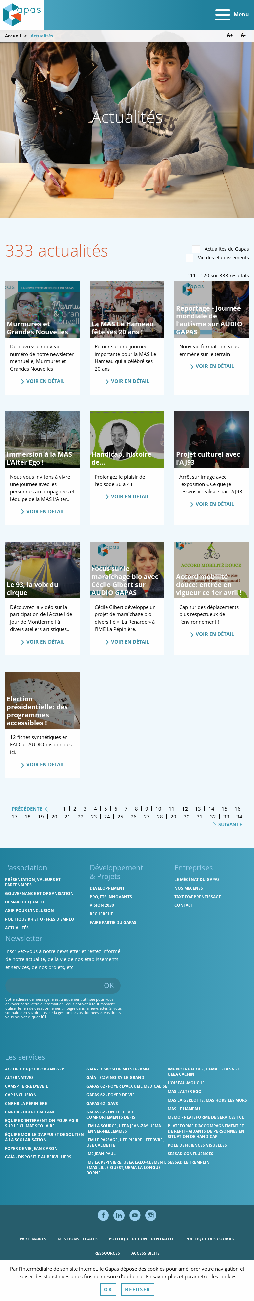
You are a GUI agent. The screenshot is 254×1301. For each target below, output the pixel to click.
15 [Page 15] (225, 808)
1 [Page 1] (64, 808)
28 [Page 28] (160, 816)
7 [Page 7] (126, 808)
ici (43, 1017)
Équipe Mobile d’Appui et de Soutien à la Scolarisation (44, 1137)
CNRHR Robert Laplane (30, 1112)
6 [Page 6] (115, 808)
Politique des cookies (209, 1239)
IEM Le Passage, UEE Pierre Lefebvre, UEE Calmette (125, 1142)
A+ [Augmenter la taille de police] (230, 35)
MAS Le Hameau (184, 1109)
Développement (107, 888)
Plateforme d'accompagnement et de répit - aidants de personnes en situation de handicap (206, 1131)
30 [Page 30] (187, 816)
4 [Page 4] (95, 808)
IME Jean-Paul (101, 1153)
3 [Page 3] (85, 808)
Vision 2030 (102, 905)
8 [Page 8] (136, 808)
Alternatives (19, 1077)
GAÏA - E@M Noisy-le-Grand (115, 1077)
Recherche (101, 914)
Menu (232, 15)
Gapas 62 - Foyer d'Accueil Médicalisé (126, 1086)
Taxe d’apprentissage (197, 897)
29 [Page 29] (173, 816)
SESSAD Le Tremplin (189, 1162)
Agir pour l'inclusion (29, 910)
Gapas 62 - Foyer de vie (110, 1095)
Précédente (30, 808)
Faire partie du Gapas (113, 922)
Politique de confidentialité (141, 1239)
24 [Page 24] (107, 816)
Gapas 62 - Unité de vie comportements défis (110, 1114)
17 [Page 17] (15, 816)
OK (109, 985)
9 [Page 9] (146, 808)
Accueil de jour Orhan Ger (34, 1069)
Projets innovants (111, 897)
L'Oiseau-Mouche (186, 1083)
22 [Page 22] (81, 816)
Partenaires (33, 1239)
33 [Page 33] (226, 816)
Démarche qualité (25, 902)
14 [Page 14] (211, 808)
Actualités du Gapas (220, 249)
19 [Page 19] (41, 816)
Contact (183, 905)
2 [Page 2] (74, 808)
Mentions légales (78, 1239)
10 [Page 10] (158, 808)
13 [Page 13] (198, 808)
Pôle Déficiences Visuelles (197, 1145)
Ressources (107, 1253)
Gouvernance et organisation (39, 893)
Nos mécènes (188, 888)
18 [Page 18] (28, 816)
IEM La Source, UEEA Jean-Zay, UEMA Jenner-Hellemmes (123, 1128)
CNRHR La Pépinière (26, 1103)
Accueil (13, 36)
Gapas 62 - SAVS (102, 1103)
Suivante (227, 824)
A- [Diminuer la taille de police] (243, 35)
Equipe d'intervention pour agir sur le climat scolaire (41, 1123)
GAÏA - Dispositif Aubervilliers (38, 1157)
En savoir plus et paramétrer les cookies (191, 1291)
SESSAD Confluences (190, 1153)
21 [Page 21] (67, 816)
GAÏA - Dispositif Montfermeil (119, 1069)
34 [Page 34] (239, 816)
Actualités (17, 928)
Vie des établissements (217, 258)
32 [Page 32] (213, 816)
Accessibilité (145, 1253)
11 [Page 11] (172, 808)
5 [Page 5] (105, 808)
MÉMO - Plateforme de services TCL (206, 1117)
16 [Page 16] (238, 808)
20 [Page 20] (54, 816)
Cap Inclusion (21, 1095)
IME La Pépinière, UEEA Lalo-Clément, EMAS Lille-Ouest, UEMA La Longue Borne (126, 1167)
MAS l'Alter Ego (185, 1091)
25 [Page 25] (120, 816)
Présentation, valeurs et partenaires (33, 882)
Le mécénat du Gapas (197, 879)
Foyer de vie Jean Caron (31, 1148)
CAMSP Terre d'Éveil (26, 1086)
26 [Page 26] (134, 816)
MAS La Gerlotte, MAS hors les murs (207, 1100)
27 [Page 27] (147, 816)
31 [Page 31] (200, 816)
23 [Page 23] (94, 816)
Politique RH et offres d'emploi (40, 919)
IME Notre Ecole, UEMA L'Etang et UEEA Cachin (204, 1071)
